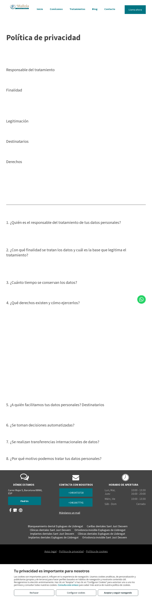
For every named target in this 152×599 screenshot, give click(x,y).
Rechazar (34, 592)
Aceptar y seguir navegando (118, 592)
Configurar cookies (76, 592)
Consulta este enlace (68, 584)
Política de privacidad (71, 551)
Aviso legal (50, 551)
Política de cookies (97, 551)
